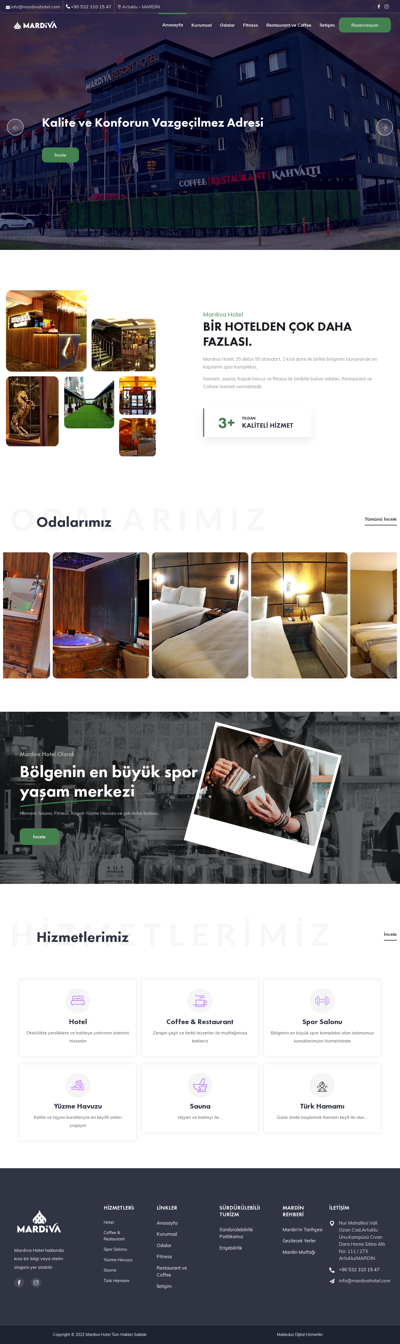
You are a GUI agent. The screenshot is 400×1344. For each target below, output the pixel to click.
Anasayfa (172, 24)
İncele (60, 155)
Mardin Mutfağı (298, 1252)
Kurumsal (201, 25)
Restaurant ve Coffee (288, 25)
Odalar (227, 25)
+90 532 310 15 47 (91, 6)
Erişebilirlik (230, 1248)
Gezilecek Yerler (299, 1240)
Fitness (250, 25)
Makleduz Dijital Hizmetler (300, 1334)
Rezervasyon (364, 25)
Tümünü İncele (381, 519)
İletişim (327, 25)
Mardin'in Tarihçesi (302, 1229)
